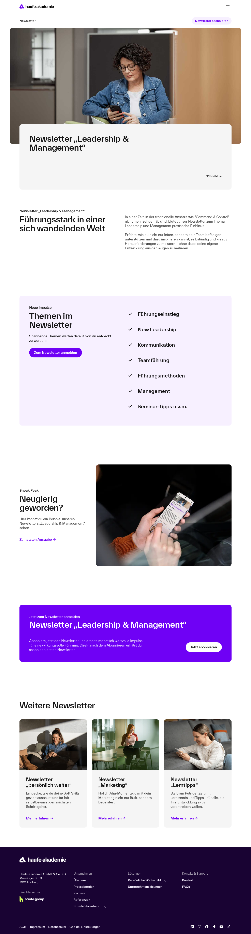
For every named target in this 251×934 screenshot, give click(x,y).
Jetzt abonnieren (204, 647)
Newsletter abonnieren (211, 21)
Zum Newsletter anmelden (55, 352)
